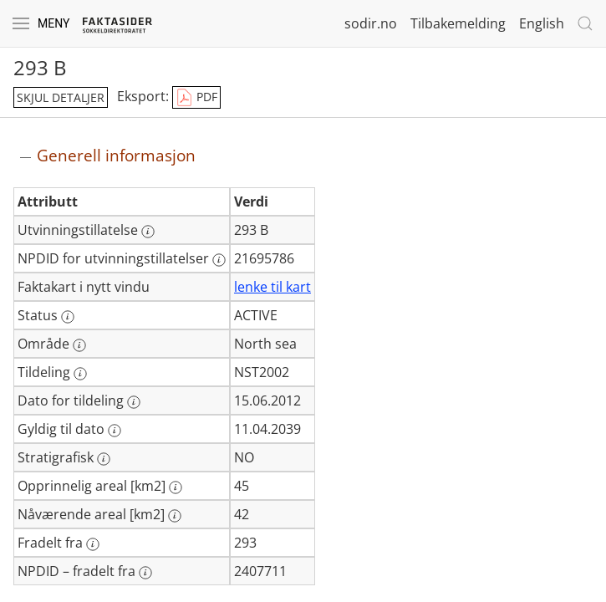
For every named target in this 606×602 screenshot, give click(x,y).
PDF (196, 98)
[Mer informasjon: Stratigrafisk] (103, 459)
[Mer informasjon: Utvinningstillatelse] (148, 231)
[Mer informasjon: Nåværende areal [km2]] (174, 516)
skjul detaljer (60, 97)
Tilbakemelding (458, 23)
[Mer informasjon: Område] (79, 345)
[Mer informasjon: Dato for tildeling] (133, 402)
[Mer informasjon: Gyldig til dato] (114, 430)
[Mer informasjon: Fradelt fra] (92, 544)
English (541, 23)
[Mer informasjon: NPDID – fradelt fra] (145, 572)
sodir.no (370, 23)
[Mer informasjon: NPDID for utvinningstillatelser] (219, 260)
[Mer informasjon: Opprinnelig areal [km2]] (175, 487)
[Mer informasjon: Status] (67, 317)
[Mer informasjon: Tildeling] (80, 373)
